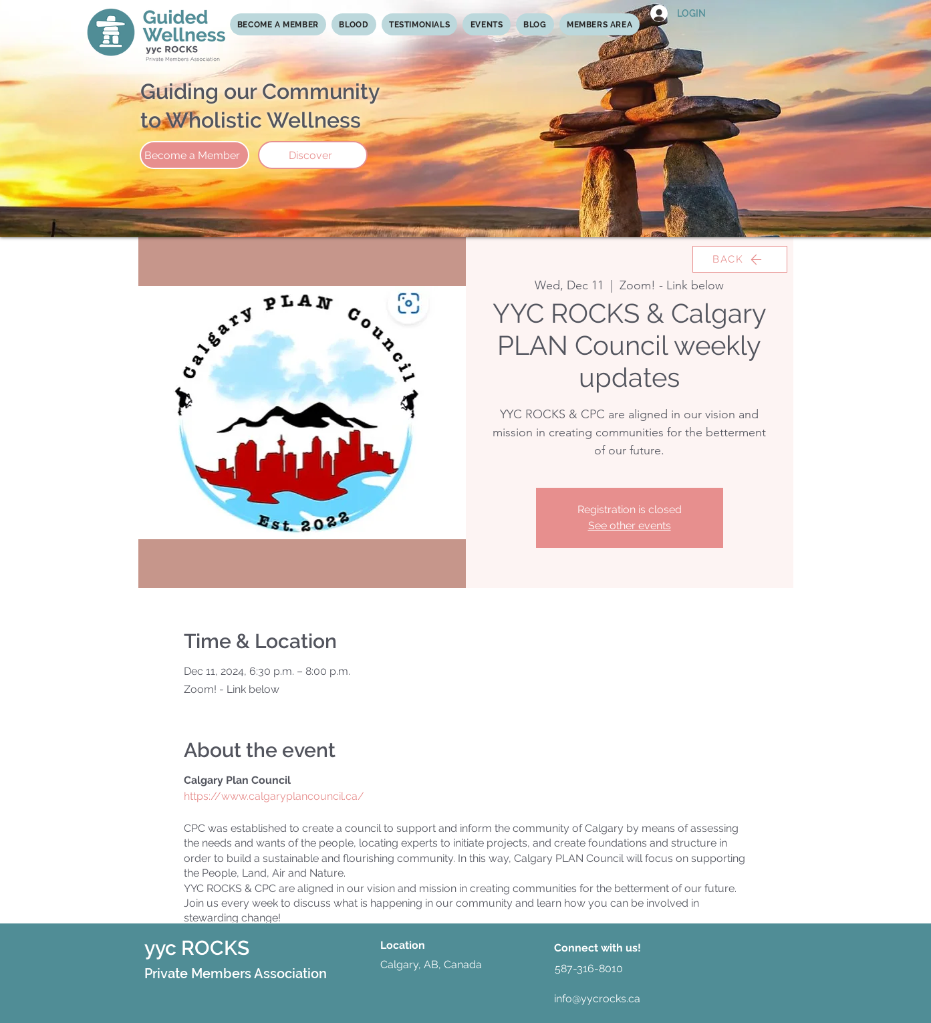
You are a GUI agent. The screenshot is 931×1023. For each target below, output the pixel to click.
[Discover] (313, 155)
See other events (629, 525)
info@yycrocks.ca (597, 998)
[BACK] (739, 259)
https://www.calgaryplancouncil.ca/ (274, 796)
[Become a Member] (194, 155)
